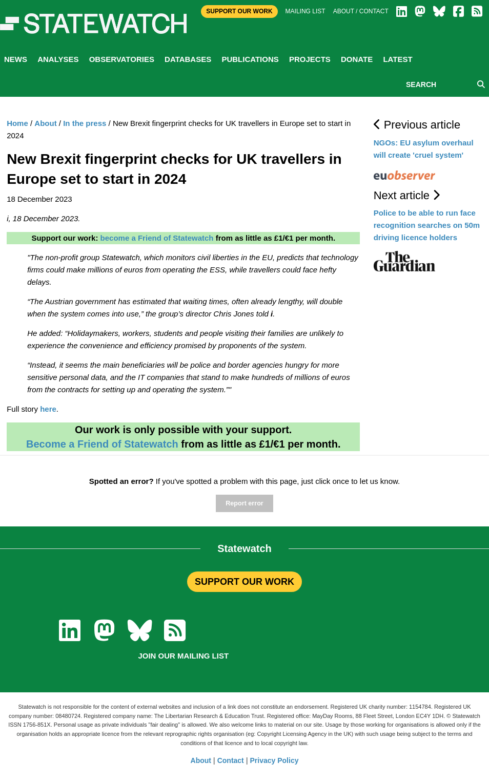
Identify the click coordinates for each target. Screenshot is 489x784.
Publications (249, 59)
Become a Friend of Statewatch (102, 444)
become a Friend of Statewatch (157, 238)
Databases (188, 59)
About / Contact (361, 11)
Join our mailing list (183, 655)
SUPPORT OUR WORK (244, 582)
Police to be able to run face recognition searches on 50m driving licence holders (427, 225)
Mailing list (305, 11)
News (15, 59)
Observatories (121, 59)
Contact (230, 760)
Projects (310, 59)
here (48, 409)
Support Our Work (239, 11)
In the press (84, 123)
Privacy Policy (274, 760)
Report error (244, 503)
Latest (397, 59)
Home (17, 123)
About (45, 123)
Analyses (57, 59)
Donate (357, 59)
